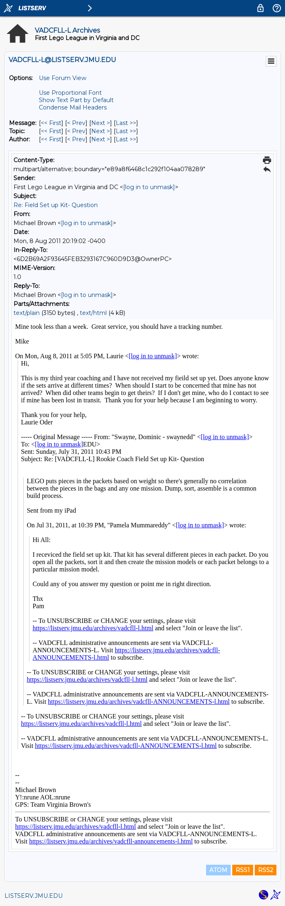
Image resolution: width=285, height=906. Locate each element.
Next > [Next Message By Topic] (100, 131)
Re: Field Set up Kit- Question (55, 205)
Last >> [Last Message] (126, 123)
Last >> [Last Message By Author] (126, 139)
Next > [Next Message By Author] (100, 139)
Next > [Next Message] (100, 123)
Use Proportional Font (70, 92)
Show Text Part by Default (76, 100)
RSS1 (243, 870)
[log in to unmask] (149, 187)
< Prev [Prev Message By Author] (76, 139)
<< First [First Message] (51, 123)
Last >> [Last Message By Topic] (126, 131)
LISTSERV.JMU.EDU (33, 895)
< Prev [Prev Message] (76, 123)
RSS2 (265, 870)
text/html (93, 313)
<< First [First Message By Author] (51, 139)
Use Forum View (62, 78)
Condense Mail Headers (73, 107)
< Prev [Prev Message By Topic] (76, 131)
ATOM (218, 870)
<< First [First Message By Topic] (51, 131)
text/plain (26, 313)
